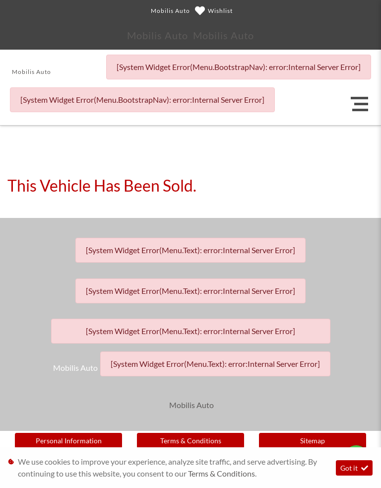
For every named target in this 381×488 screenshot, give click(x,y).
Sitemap (312, 440)
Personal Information (69, 440)
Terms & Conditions (190, 440)
